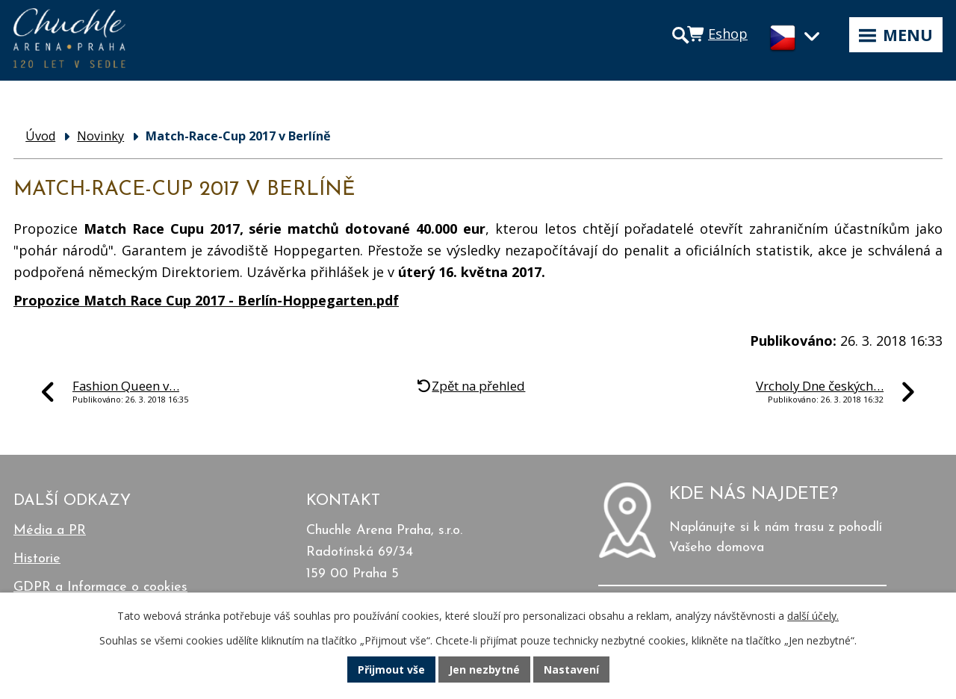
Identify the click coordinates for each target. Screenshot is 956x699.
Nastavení (571, 669)
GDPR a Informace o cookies (100, 587)
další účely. (813, 616)
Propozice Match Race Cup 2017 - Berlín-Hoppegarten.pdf (206, 300)
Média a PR (49, 531)
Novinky (100, 136)
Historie (36, 559)
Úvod (40, 136)
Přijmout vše (391, 669)
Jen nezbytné (484, 669)
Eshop (728, 34)
